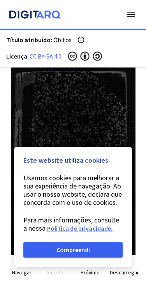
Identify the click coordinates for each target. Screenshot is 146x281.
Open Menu (131, 14)
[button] (22, 268)
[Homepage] (34, 16)
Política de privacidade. (80, 228)
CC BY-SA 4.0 (46, 56)
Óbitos (62, 40)
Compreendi (73, 250)
